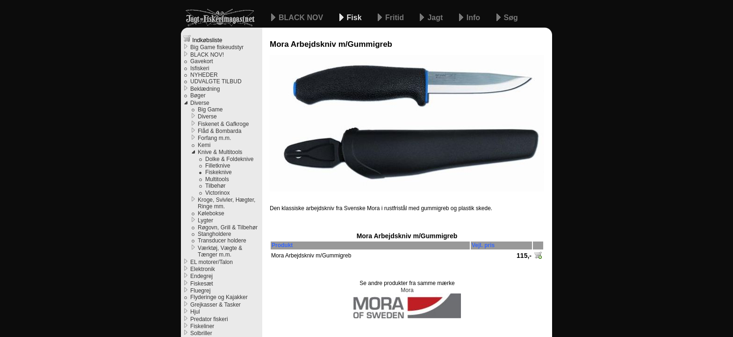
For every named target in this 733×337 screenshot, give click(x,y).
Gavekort (201, 61)
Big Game (210, 109)
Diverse (199, 103)
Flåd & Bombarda (219, 131)
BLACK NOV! (207, 54)
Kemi (204, 145)
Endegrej (201, 276)
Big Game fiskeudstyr (217, 47)
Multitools (217, 179)
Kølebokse (211, 213)
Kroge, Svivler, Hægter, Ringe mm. (226, 203)
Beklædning (205, 89)
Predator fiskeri (209, 319)
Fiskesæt (201, 283)
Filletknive (217, 165)
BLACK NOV (302, 18)
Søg (511, 18)
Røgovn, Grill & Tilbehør (228, 227)
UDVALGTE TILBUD (216, 81)
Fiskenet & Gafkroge (223, 124)
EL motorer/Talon (211, 262)
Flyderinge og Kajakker (219, 297)
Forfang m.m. (214, 138)
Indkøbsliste (202, 39)
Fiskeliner (202, 326)
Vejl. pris (483, 245)
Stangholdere (214, 234)
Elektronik (202, 269)
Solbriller (201, 333)
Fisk (355, 18)
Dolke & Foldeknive (229, 159)
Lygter (205, 220)
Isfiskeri (199, 68)
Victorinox (217, 193)
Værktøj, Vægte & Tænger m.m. (220, 251)
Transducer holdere (222, 240)
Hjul (195, 311)
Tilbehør (215, 186)
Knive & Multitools (220, 152)
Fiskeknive (218, 172)
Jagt (436, 18)
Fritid (395, 18)
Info (474, 18)
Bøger (198, 95)
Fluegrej (200, 290)
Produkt (282, 245)
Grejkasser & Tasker (215, 304)
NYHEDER (204, 75)
